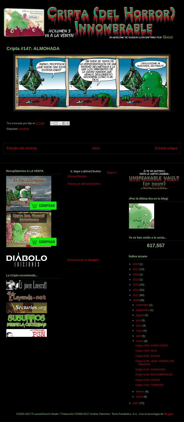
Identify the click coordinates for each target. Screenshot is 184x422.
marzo (140, 341)
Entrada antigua (166, 148)
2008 (136, 300)
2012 (136, 289)
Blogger (168, 413)
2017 (136, 269)
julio (139, 320)
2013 (136, 284)
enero (140, 396)
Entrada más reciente (22, 148)
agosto (140, 315)
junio (139, 325)
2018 (136, 264)
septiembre (143, 309)
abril (139, 335)
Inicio (96, 148)
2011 (136, 295)
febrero (140, 391)
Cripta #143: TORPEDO (149, 384)
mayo (139, 330)
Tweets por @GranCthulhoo (83, 183)
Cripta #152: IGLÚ (146, 350)
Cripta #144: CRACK (147, 379)
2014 (136, 279)
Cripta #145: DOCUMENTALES (154, 374)
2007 (136, 403)
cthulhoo (24, 128)
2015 (136, 274)
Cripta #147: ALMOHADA (150, 369)
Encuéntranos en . (83, 259)
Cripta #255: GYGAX (147, 355)
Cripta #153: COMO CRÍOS (151, 345)
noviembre (142, 304)
